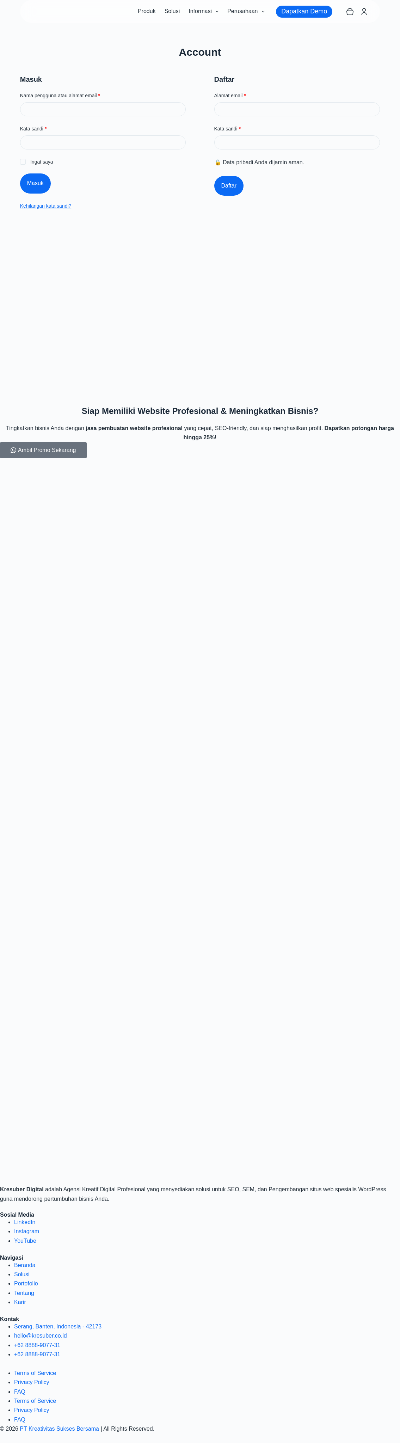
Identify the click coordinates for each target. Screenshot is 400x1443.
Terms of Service (35, 1373)
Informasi (205, 11)
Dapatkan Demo (304, 11)
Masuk (35, 183)
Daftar (229, 186)
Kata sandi (39, 128)
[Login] (364, 11)
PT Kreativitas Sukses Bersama (59, 1429)
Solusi (172, 11)
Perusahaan (247, 11)
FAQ (19, 1392)
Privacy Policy (31, 1382)
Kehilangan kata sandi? (46, 206)
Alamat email (236, 95)
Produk (147, 11)
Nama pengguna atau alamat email (66, 95)
